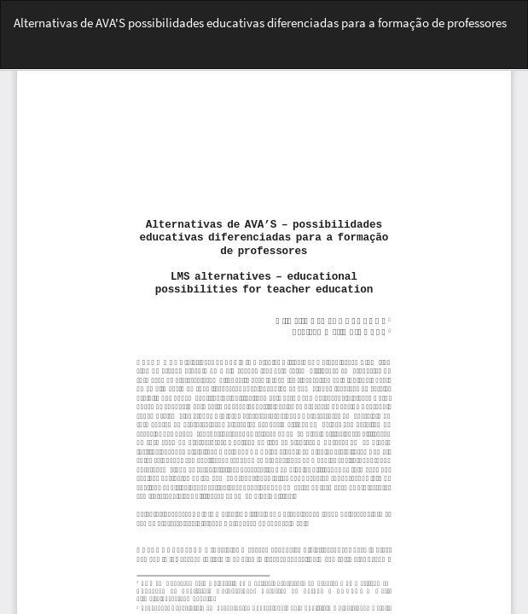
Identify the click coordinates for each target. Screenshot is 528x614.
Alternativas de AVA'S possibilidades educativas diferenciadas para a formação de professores (260, 22)
